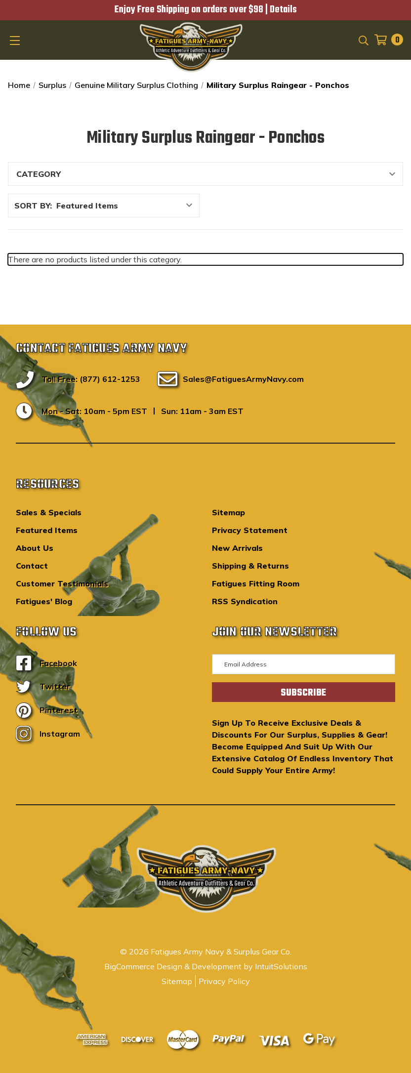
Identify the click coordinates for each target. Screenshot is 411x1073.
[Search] (363, 39)
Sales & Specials (49, 512)
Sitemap (228, 512)
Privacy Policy (224, 981)
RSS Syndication (245, 601)
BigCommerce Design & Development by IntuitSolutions (205, 966)
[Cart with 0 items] (386, 40)
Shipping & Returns (250, 566)
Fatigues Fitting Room (255, 583)
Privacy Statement (250, 530)
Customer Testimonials (62, 583)
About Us (34, 548)
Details (283, 9)
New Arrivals (237, 548)
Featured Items (47, 530)
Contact (32, 566)
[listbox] (127, 205)
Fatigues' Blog (44, 601)
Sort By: (33, 205)
